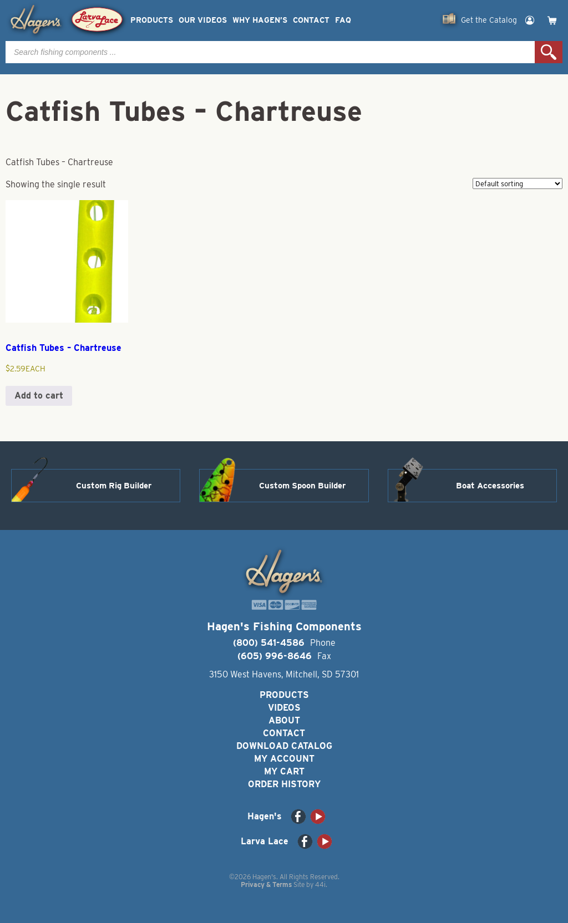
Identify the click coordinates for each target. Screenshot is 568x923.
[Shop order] (517, 183)
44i (320, 884)
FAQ (343, 20)
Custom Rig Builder (113, 486)
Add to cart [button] (38, 395)
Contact (311, 20)
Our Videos (203, 20)
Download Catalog (284, 746)
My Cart (284, 771)
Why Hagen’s (259, 20)
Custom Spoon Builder (302, 486)
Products (151, 20)
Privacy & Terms (266, 884)
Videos (284, 707)
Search (548, 52)
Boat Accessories (490, 486)
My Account (284, 758)
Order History (284, 784)
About (284, 720)
